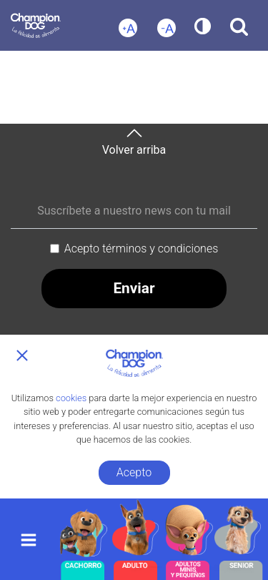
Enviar (133, 288)
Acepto (134, 472)
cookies (71, 398)
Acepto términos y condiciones (141, 248)
